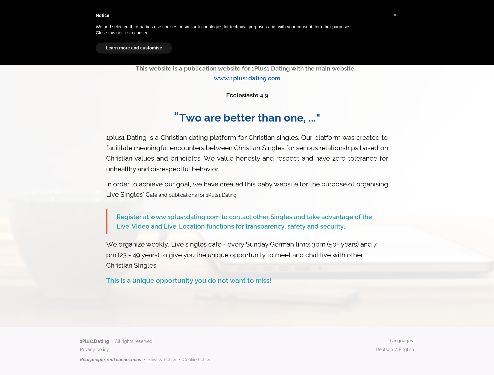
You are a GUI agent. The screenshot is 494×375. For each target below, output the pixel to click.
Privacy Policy (161, 359)
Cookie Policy (196, 359)
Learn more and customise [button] (134, 47)
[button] (395, 15)
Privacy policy (94, 349)
